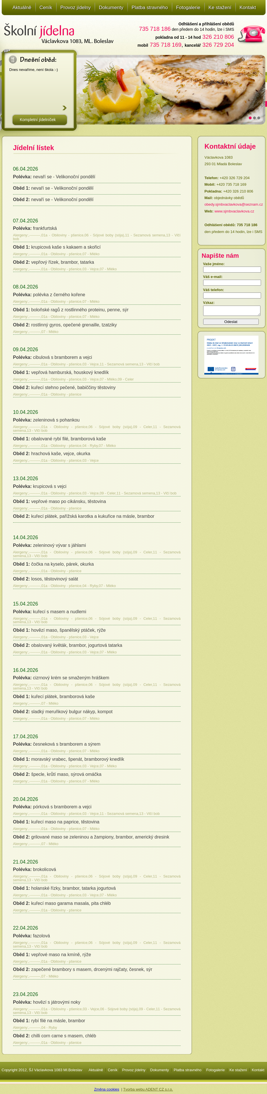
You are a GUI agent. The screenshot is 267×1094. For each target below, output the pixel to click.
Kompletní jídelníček (38, 119)
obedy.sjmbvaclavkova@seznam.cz (234, 204)
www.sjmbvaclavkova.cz (234, 211)
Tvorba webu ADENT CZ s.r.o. (148, 1089)
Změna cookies (106, 1089)
